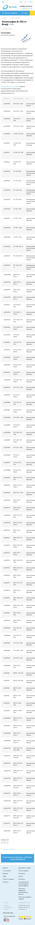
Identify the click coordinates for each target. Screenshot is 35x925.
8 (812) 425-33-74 (24, 907)
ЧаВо (4, 876)
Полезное (21, 873)
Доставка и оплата (24, 868)
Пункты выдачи (23, 871)
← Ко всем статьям (7, 849)
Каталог (5, 868)
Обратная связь (8, 913)
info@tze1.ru (22, 909)
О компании (7, 871)
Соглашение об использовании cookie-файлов (23, 884)
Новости (5, 882)
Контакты (21, 879)
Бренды (5, 873)
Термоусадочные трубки (10, 86)
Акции (20, 876)
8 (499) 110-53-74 (26, 6)
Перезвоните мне (27, 8)
